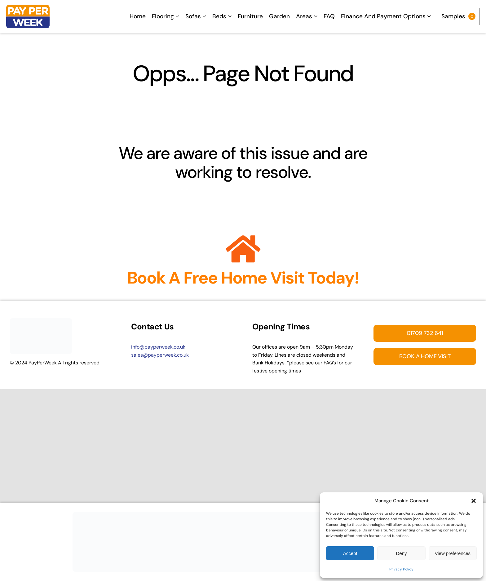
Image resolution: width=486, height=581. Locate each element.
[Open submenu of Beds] (230, 16)
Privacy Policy (401, 569)
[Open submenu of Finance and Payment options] (429, 16)
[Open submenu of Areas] (315, 16)
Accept (350, 553)
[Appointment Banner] (243, 514)
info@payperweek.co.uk (158, 347)
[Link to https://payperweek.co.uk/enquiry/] (243, 249)
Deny (401, 553)
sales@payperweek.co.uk (160, 355)
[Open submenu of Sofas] (204, 16)
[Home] (28, 17)
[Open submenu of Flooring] (177, 16)
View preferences (453, 553)
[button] (474, 501)
